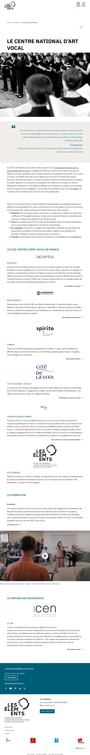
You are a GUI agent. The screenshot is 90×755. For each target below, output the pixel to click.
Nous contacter (47, 711)
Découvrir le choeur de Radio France (65, 440)
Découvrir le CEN (73, 649)
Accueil (9, 22)
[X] (24, 689)
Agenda (78, 4)
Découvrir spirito (73, 359)
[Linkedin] (20, 689)
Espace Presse (9, 730)
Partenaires (8, 727)
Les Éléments (16, 22)
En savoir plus (12, 525)
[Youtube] (10, 689)
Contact (7, 734)
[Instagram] (15, 689)
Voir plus (79, 748)
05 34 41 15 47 (49, 705)
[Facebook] (6, 689)
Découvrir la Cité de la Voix (69, 398)
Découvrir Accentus (72, 286)
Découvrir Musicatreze (71, 317)
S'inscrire (11, 678)
